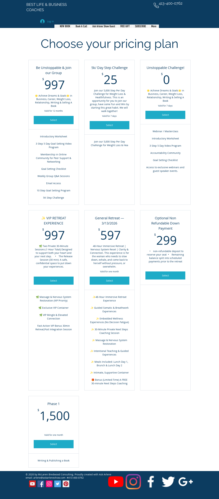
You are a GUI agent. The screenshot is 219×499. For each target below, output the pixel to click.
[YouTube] (116, 481)
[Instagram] (133, 481)
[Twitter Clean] (168, 481)
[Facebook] (40, 483)
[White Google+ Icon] (185, 481)
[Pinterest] (66, 483)
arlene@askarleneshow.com (49, 477)
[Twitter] (57, 483)
